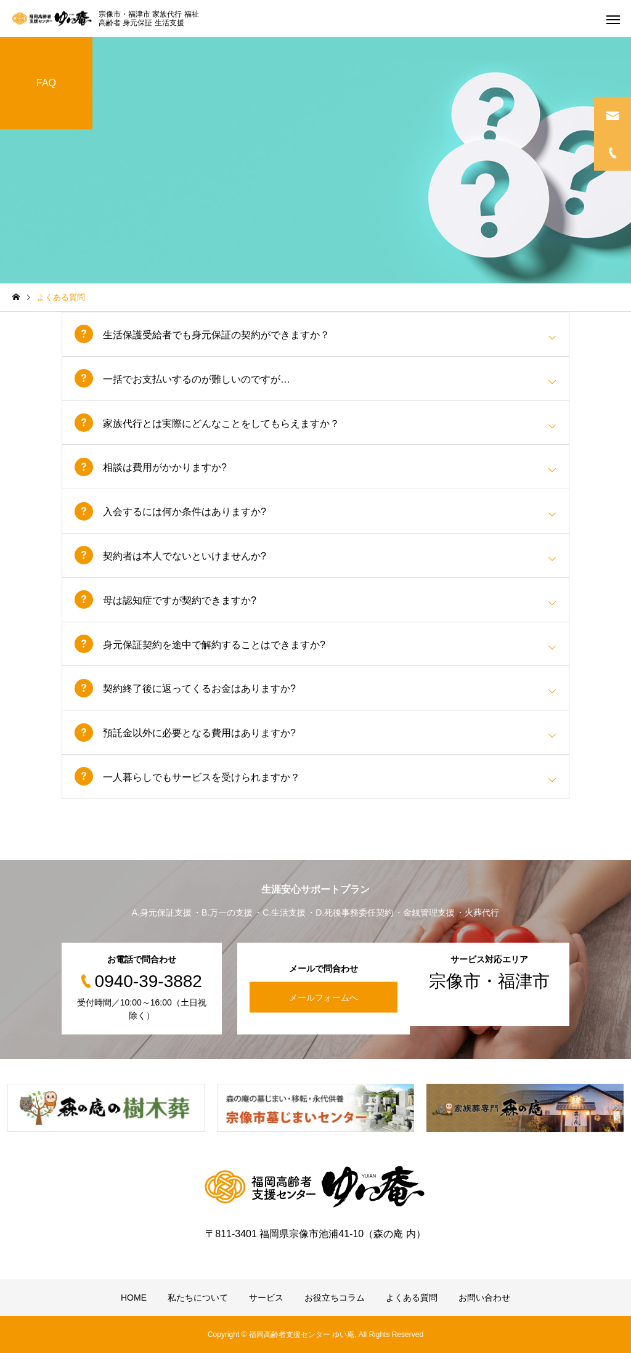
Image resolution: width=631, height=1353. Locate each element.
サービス (266, 1297)
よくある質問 (412, 1297)
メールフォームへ (323, 997)
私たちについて (198, 1297)
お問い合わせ (484, 1297)
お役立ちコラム (334, 1297)
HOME (134, 1297)
